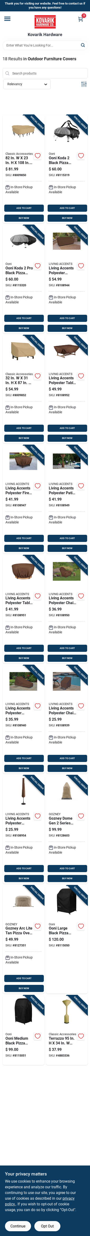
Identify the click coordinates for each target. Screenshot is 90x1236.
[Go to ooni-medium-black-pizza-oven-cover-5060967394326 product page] (23, 1030)
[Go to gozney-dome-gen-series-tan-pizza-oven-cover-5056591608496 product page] (67, 829)
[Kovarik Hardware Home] (45, 22)
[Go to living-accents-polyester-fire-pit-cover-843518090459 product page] (23, 499)
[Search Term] (45, 45)
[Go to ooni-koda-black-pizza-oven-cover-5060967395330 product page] (67, 169)
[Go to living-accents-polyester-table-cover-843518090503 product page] (67, 389)
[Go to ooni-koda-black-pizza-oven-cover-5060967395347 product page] (23, 279)
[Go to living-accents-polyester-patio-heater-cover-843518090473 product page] (67, 499)
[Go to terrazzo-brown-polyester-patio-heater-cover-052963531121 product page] (67, 1030)
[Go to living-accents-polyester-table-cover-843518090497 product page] (23, 609)
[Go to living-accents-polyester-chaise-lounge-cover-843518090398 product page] (23, 719)
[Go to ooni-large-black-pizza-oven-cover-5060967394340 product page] (67, 939)
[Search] (83, 45)
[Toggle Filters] (84, 84)
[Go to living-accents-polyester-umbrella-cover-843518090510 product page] (23, 829)
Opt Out (47, 1226)
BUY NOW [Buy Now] (24, 218)
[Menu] (7, 19)
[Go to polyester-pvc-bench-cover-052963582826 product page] (23, 389)
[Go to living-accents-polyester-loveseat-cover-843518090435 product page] (67, 279)
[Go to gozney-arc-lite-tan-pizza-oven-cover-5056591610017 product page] (23, 939)
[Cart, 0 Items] (80, 19)
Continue (17, 1226)
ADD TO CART (24, 208)
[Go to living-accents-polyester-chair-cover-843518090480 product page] (67, 609)
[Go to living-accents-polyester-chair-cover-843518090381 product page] (67, 719)
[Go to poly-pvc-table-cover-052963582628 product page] (23, 169)
